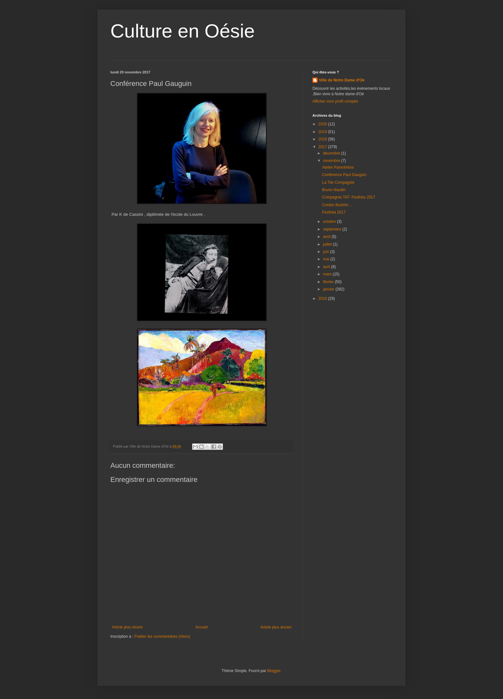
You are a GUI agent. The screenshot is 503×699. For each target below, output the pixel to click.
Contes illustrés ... (337, 205)
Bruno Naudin (333, 190)
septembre (332, 229)
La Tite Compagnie (338, 182)
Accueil (201, 627)
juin (326, 251)
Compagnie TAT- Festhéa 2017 (348, 197)
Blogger (273, 671)
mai (326, 259)
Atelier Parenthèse (338, 167)
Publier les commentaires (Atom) (162, 636)
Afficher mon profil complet (335, 101)
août (327, 236)
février (329, 282)
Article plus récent (127, 627)
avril (327, 267)
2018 (323, 139)
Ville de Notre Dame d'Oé (341, 80)
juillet (328, 244)
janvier (329, 289)
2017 (323, 147)
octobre (330, 221)
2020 (323, 124)
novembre (332, 160)
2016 (323, 298)
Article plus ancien (276, 627)
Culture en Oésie (182, 31)
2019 (323, 132)
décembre (332, 153)
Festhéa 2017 (333, 212)
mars (328, 274)
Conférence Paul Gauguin (344, 175)
